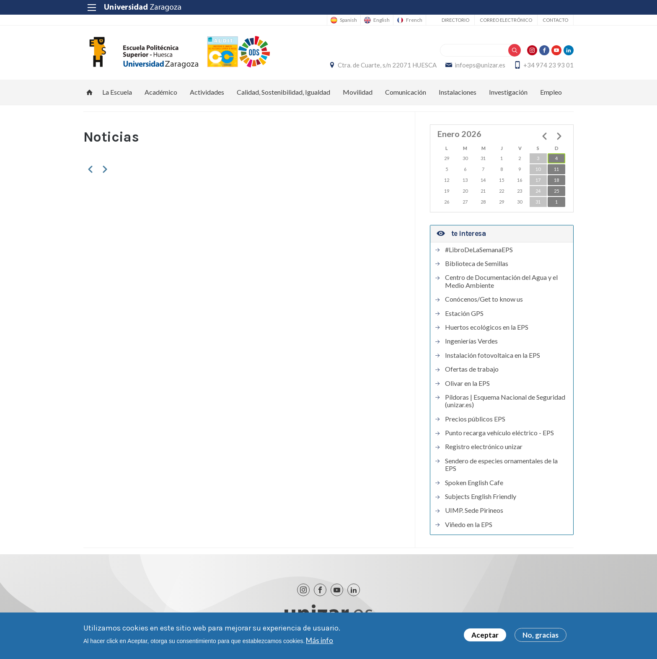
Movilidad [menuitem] (357, 92)
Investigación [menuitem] (508, 92)
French (414, 20)
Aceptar (485, 635)
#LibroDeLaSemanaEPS (479, 249)
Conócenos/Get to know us (484, 299)
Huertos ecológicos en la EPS (486, 327)
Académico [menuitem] (161, 92)
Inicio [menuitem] (89, 92)
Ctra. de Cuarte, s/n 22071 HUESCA (387, 65)
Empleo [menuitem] (551, 92)
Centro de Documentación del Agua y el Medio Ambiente (501, 281)
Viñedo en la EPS (468, 524)
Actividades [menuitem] (207, 92)
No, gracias (540, 635)
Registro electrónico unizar (483, 446)
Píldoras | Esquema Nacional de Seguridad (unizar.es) (505, 400)
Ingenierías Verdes (471, 341)
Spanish (348, 20)
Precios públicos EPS (475, 419)
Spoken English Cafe (474, 482)
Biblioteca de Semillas (476, 263)
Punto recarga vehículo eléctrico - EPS (499, 433)
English (381, 20)
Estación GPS (464, 313)
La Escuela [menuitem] (117, 92)
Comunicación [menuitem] (405, 92)
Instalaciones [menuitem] (457, 92)
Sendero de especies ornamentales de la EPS (501, 464)
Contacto (555, 20)
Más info (319, 640)
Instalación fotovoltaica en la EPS (492, 355)
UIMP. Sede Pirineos (474, 510)
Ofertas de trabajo (472, 369)
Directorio (455, 20)
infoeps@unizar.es (480, 65)
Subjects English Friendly (480, 496)
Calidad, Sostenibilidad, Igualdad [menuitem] (283, 92)
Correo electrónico (506, 20)
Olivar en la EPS (467, 383)
